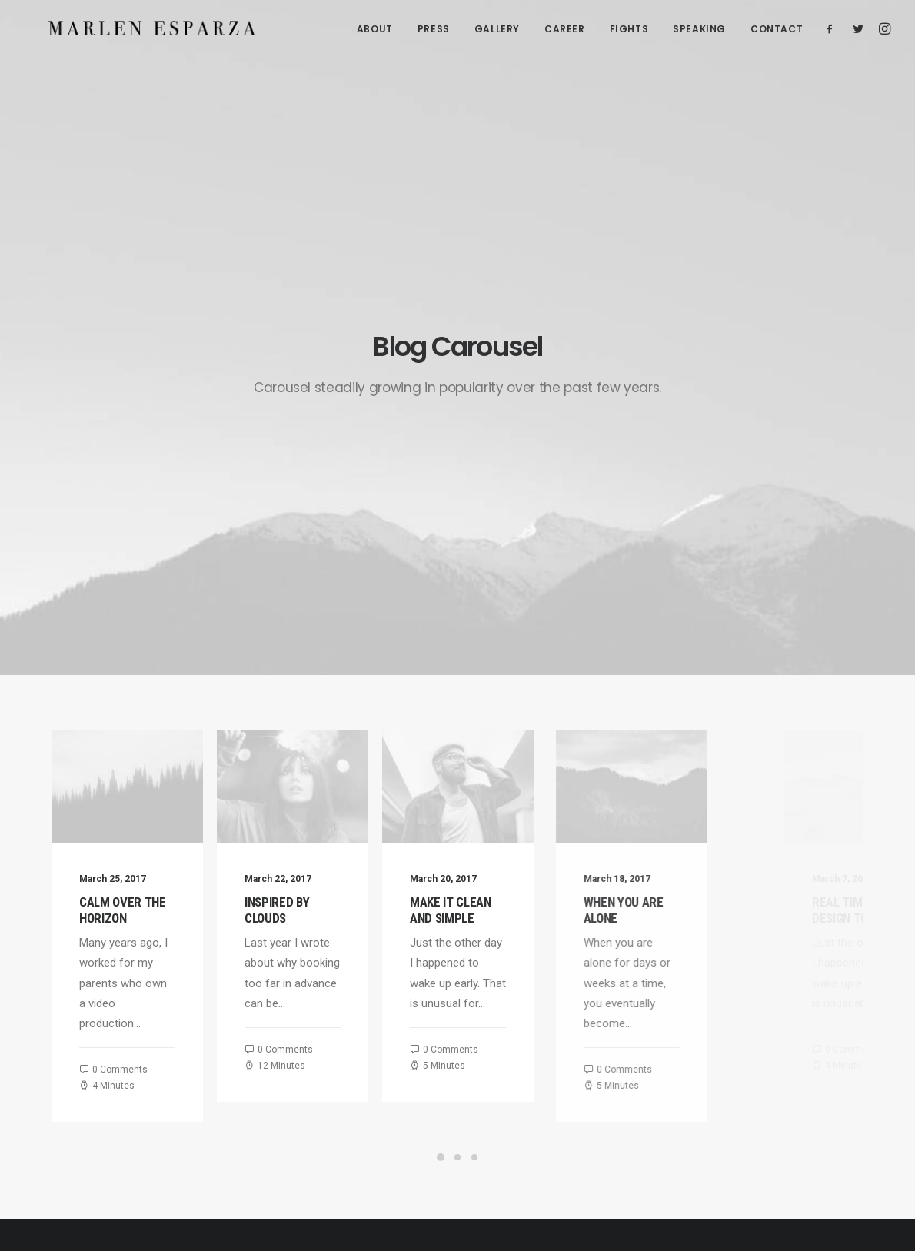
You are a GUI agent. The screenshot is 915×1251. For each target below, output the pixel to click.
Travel (658, 965)
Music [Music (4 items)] (793, 968)
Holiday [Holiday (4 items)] (796, 945)
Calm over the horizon (125, 532)
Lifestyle (664, 925)
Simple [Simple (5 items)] (839, 968)
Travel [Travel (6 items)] (832, 1012)
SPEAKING (699, 31)
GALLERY (497, 31)
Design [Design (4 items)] (794, 923)
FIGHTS (629, 31)
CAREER (564, 31)
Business (666, 984)
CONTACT (776, 31)
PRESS (434, 31)
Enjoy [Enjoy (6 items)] (840, 923)
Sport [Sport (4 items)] (793, 990)
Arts (653, 945)
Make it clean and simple (519, 532)
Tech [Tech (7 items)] (790, 1012)
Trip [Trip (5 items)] (788, 1035)
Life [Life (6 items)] (838, 945)
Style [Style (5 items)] (837, 990)
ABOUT (375, 31)
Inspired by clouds (294, 532)
